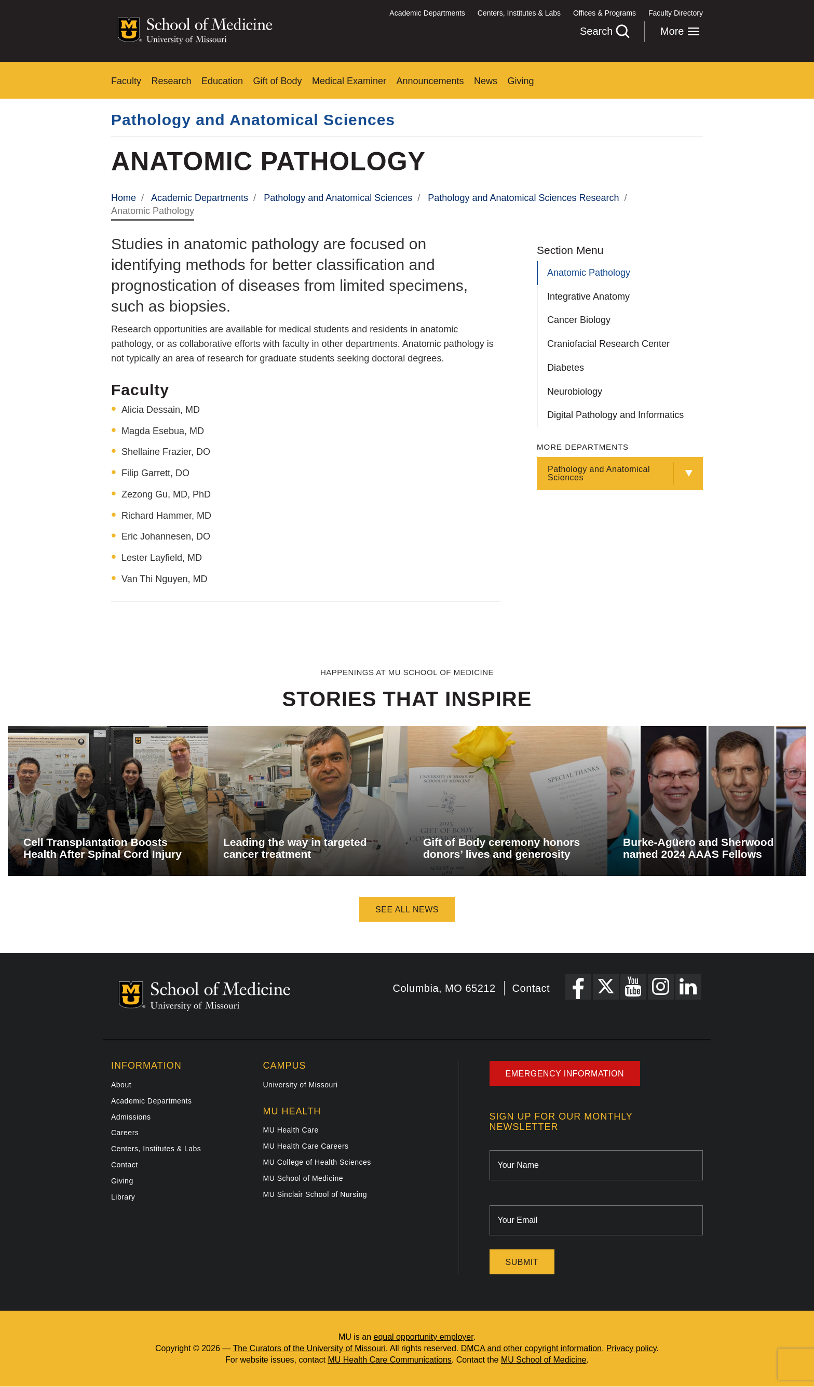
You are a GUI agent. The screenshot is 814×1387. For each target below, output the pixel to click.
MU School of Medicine (303, 1178)
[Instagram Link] (661, 987)
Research (171, 81)
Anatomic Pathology (588, 272)
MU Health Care (291, 1130)
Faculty (126, 81)
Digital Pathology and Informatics (615, 415)
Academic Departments (427, 13)
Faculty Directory (675, 13)
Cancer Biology (578, 320)
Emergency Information (565, 1073)
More (680, 31)
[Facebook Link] (578, 987)
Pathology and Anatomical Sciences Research (523, 198)
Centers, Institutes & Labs (519, 13)
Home (123, 198)
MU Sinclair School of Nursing (315, 1194)
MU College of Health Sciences (317, 1162)
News (485, 81)
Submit (522, 1262)
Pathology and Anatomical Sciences (253, 119)
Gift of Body (277, 81)
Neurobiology (574, 391)
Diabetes (565, 367)
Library (123, 1197)
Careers (125, 1132)
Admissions (131, 1117)
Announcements (430, 81)
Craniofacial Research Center (608, 344)
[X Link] (606, 987)
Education (222, 81)
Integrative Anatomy (588, 296)
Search (604, 31)
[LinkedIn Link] (688, 987)
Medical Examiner (349, 81)
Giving (521, 81)
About (121, 1085)
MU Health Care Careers (306, 1146)
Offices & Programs (604, 13)
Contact (531, 988)
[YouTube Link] (633, 987)
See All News (407, 909)
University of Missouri (300, 1085)
